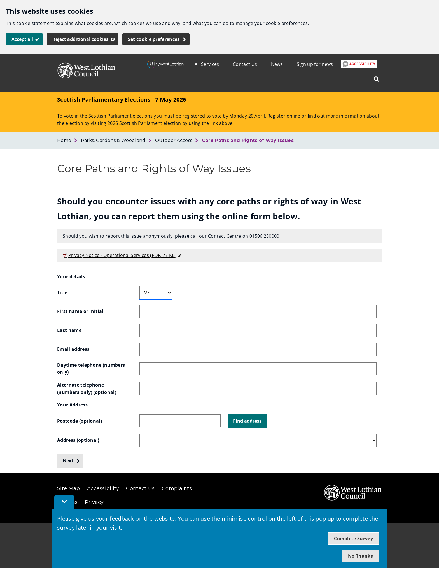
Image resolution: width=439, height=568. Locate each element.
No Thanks (360, 556)
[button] (247, 421)
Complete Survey (353, 539)
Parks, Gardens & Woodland (113, 140)
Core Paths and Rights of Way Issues (248, 140)
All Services (207, 64)
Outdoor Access (173, 140)
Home (64, 140)
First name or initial (80, 311)
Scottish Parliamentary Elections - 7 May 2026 (121, 99)
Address (78, 440)
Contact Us (245, 64)
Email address (73, 349)
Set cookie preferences (154, 39)
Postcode (79, 421)
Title (62, 292)
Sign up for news (315, 64)
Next (68, 460)
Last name (69, 330)
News (277, 64)
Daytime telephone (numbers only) (91, 368)
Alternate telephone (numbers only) (86, 388)
